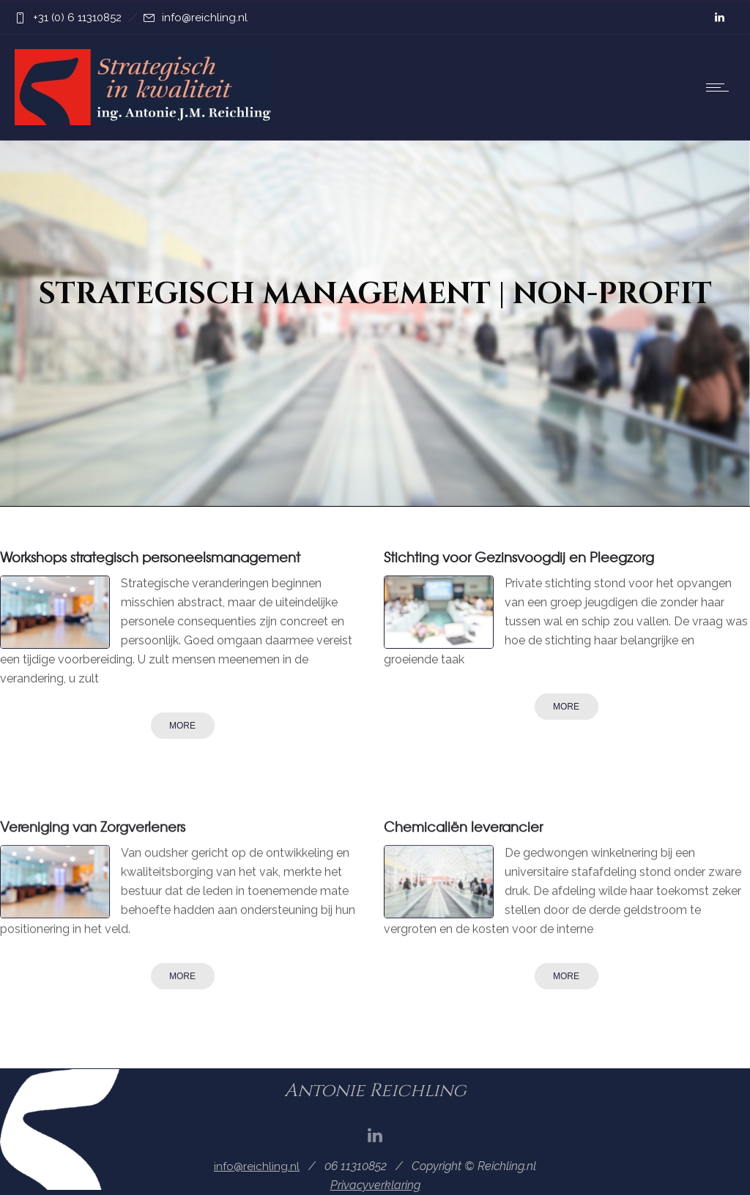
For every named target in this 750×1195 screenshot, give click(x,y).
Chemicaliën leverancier (463, 826)
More (182, 726)
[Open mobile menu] (720, 87)
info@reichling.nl (205, 17)
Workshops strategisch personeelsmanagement (150, 557)
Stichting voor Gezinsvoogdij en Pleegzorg (519, 557)
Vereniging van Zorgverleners (92, 826)
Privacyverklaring (375, 1185)
